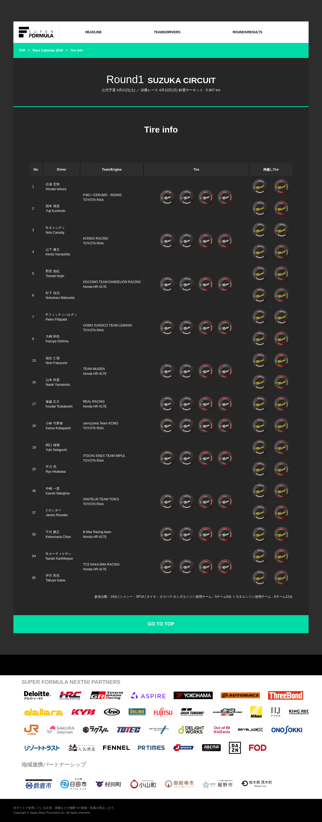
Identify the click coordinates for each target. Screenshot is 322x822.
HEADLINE (93, 32)
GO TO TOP (161, 624)
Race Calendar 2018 (47, 50)
